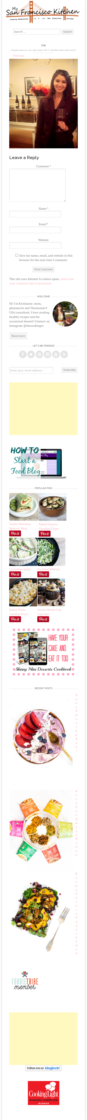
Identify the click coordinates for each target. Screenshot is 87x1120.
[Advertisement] (43, 408)
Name (43, 208)
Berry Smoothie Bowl (76, 723)
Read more (18, 336)
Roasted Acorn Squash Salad (76, 913)
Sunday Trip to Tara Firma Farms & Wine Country (57, 50)
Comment (43, 166)
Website (43, 240)
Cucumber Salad (19, 569)
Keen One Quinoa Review (76, 823)
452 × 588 (32, 50)
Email (43, 224)
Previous (16, 56)
